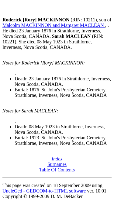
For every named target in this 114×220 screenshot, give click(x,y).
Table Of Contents (57, 169)
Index (57, 158)
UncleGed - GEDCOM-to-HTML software (44, 190)
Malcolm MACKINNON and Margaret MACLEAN (53, 25)
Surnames (57, 164)
